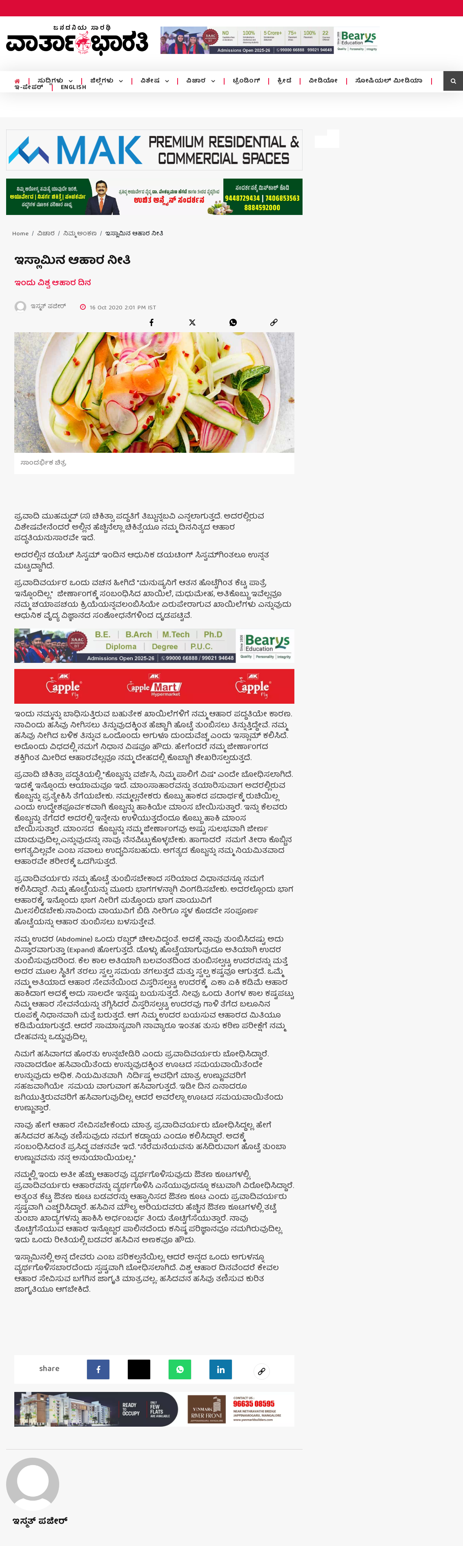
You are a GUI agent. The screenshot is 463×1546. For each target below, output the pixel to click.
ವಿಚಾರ (196, 81)
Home (20, 234)
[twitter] (192, 322)
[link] (274, 322)
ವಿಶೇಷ (150, 81)
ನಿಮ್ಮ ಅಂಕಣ (80, 234)
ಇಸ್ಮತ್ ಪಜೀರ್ (40, 1522)
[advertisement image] (270, 40)
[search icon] (453, 81)
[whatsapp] (233, 322)
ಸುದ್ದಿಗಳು (51, 81)
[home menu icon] (17, 81)
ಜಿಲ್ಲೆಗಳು (103, 81)
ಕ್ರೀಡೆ (284, 81)
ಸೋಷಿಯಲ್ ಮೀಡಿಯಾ (389, 81)
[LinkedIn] (220, 1369)
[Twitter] (139, 1369)
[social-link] (262, 1371)
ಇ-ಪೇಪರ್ (29, 88)
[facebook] (151, 322)
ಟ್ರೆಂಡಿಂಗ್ (246, 81)
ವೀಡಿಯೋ (323, 81)
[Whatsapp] (179, 1369)
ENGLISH (74, 88)
